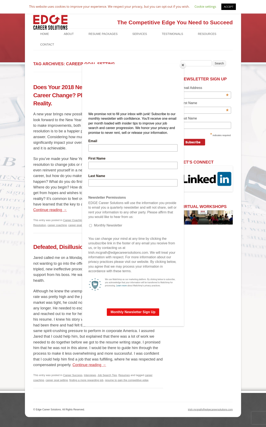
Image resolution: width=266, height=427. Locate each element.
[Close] (183, 65)
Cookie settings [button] (205, 6)
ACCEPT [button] (228, 7)
